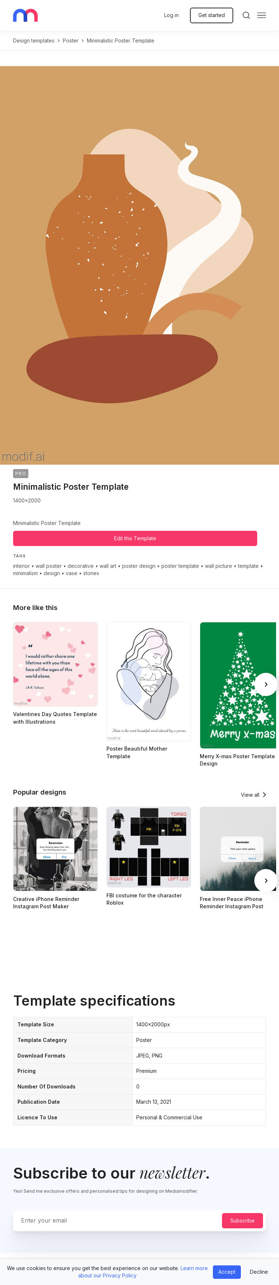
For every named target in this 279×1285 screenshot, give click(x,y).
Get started (211, 15)
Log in (171, 15)
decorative (81, 566)
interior (21, 566)
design (52, 573)
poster (70, 40)
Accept (226, 1272)
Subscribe (242, 1220)
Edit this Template (135, 538)
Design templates (33, 40)
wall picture (218, 566)
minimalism (25, 573)
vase (71, 573)
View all (250, 795)
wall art (108, 566)
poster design (138, 566)
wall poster (49, 566)
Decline (259, 1272)
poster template (180, 566)
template (248, 566)
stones (91, 573)
